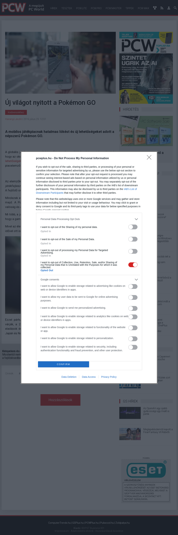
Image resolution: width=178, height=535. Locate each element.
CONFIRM (63, 364)
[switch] (133, 227)
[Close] (150, 158)
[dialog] (89, 268)
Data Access (89, 376)
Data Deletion (69, 376)
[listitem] (89, 219)
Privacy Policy (108, 376)
